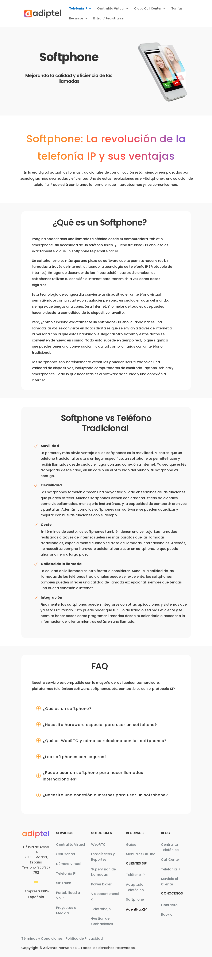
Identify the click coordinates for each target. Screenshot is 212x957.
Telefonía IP (78, 9)
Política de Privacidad (84, 938)
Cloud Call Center (148, 9)
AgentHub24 (136, 909)
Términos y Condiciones (42, 938)
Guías (131, 844)
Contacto (169, 905)
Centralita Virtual (110, 9)
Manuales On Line (140, 854)
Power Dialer (101, 884)
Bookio (167, 914)
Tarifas (176, 9)
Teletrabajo (101, 909)
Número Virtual (68, 863)
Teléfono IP (135, 874)
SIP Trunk (63, 883)
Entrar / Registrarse (108, 18)
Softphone (135, 899)
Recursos (76, 18)
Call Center (65, 854)
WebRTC (98, 844)
